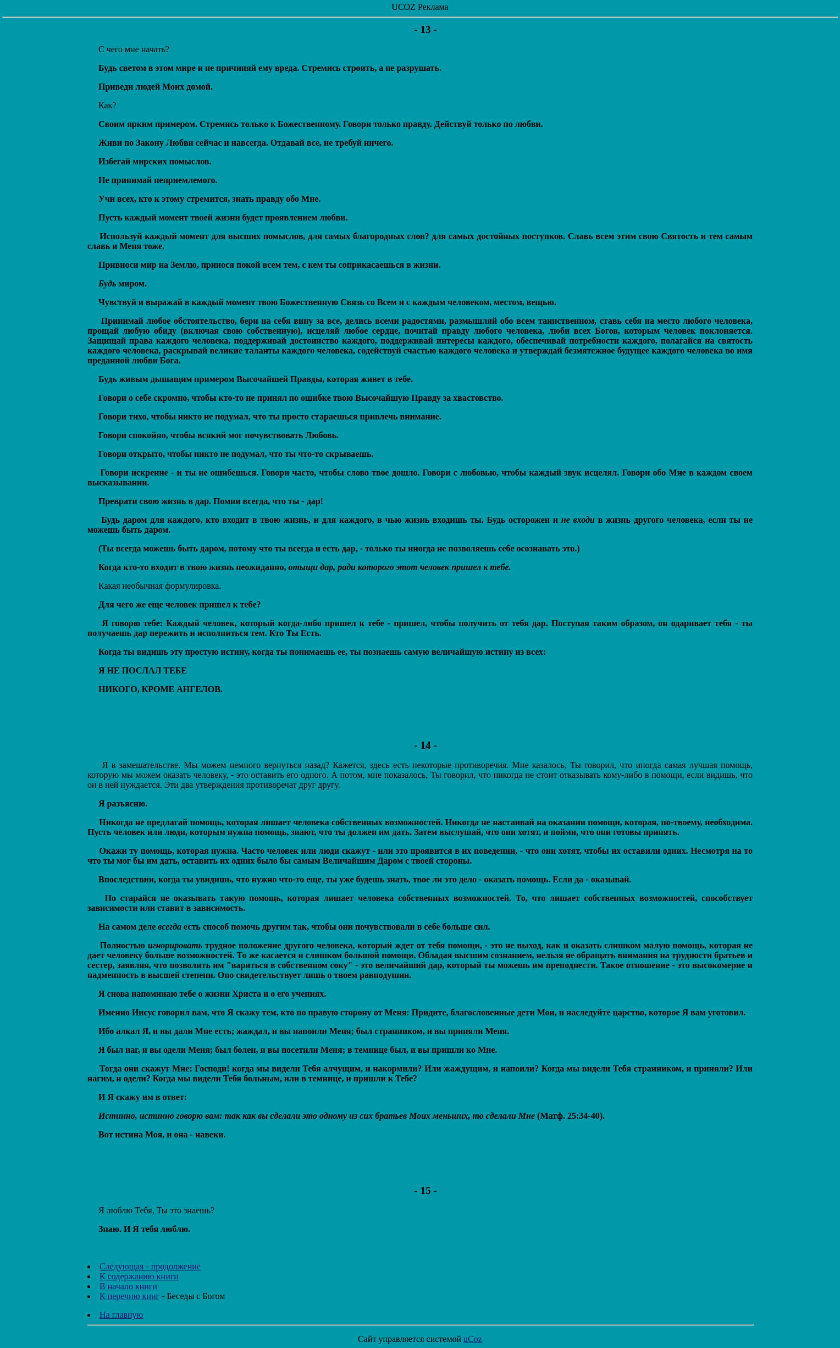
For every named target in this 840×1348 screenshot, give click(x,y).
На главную (121, 1314)
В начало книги (128, 1286)
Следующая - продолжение (150, 1266)
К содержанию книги (139, 1276)
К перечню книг (129, 1296)
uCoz (472, 1339)
